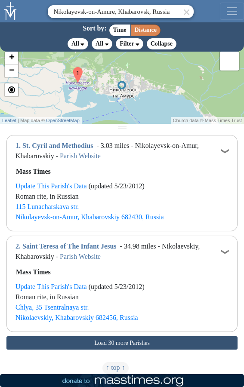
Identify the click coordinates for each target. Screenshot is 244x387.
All (77, 43)
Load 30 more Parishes (122, 343)
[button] (74, 69)
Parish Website (80, 156)
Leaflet (9, 120)
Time (120, 30)
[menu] (232, 11)
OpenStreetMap (63, 120)
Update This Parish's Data (51, 186)
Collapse (162, 43)
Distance (146, 30)
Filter (129, 43)
